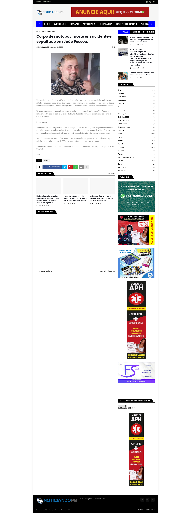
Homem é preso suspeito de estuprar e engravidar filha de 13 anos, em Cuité (141, 39)
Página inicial (41, 31)
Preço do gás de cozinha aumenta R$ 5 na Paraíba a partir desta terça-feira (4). (75, 198)
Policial (136, 147)
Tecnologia (136, 167)
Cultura (136, 103)
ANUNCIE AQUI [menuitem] (89, 24)
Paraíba (51, 31)
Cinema (136, 93)
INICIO (38, 2)
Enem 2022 (136, 124)
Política (136, 150)
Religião (136, 154)
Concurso (136, 97)
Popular (124, 32)
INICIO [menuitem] (47, 24)
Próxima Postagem (106, 271)
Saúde (136, 161)
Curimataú (136, 107)
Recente (136, 32)
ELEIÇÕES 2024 (136, 120)
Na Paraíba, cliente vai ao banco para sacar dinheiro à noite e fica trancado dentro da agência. (47, 199)
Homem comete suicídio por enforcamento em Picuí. (142, 74)
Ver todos (111, 174)
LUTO (136, 137)
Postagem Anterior (45, 271)
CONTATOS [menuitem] (74, 24)
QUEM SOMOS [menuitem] (59, 24)
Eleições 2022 (136, 117)
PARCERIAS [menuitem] (146, 24)
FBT (69, 510)
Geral (136, 134)
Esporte (136, 130)
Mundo (136, 140)
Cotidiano (136, 100)
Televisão (136, 171)
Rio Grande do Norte (136, 157)
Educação (136, 113)
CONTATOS (47, 2)
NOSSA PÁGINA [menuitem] (105, 24)
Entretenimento (136, 127)
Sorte (136, 164)
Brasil (136, 90)
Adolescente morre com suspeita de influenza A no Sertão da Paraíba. (101, 198)
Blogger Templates (56, 510)
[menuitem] (39, 24)
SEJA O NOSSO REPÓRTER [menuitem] (126, 24)
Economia (136, 110)
